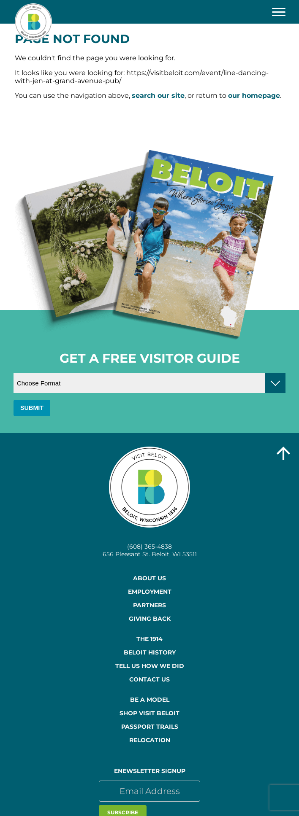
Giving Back (150, 618)
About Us (149, 578)
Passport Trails (149, 726)
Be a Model (149, 699)
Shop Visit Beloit (149, 713)
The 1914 (149, 639)
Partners (149, 605)
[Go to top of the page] (283, 454)
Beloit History (150, 652)
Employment (149, 591)
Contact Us (149, 679)
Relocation (149, 740)
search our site (158, 96)
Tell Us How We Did (149, 665)
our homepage (254, 96)
